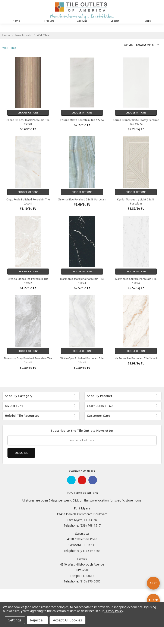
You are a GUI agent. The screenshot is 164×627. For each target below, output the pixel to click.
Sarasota (82, 533)
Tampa (82, 559)
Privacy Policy (113, 611)
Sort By (128, 44)
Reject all (37, 620)
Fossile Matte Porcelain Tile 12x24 (82, 120)
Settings (14, 620)
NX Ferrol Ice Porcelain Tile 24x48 (136, 358)
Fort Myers (82, 508)
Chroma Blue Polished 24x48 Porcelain (82, 199)
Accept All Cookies (67, 620)
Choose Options (28, 112)
